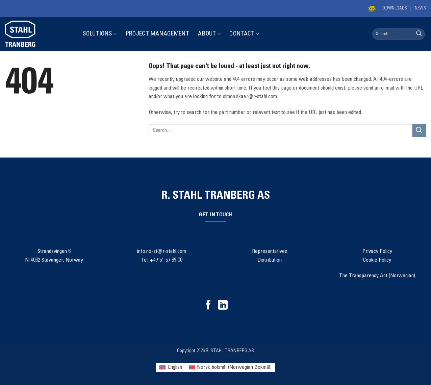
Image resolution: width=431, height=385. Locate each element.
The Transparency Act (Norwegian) (377, 276)
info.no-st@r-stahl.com (161, 251)
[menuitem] (170, 367)
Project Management (157, 34)
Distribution (269, 260)
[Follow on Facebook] (208, 305)
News (420, 8)
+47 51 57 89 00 (166, 260)
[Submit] (419, 34)
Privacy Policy (377, 251)
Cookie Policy (377, 260)
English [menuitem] (175, 367)
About (209, 34)
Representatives (269, 251)
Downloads (394, 8)
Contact (244, 34)
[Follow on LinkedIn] (223, 305)
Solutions (100, 34)
